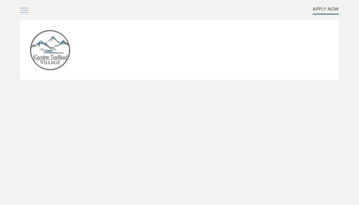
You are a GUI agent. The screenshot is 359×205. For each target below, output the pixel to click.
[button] (326, 10)
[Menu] (24, 10)
